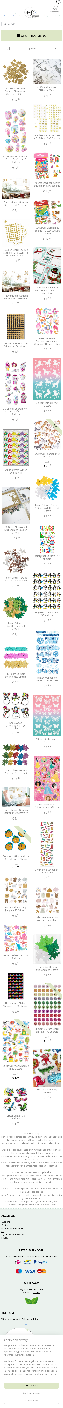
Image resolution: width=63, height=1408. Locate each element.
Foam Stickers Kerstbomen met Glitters (16, 626)
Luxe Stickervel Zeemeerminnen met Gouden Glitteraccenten (47, 341)
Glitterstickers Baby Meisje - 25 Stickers (47, 919)
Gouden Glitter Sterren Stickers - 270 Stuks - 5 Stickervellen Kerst (15, 253)
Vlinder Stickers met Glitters (47, 741)
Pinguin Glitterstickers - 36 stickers (47, 614)
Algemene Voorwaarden (13, 1234)
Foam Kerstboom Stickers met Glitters (47, 968)
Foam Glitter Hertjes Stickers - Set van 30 (16, 579)
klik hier (36, 1292)
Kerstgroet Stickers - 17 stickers (47, 557)
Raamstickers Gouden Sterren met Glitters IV (16, 811)
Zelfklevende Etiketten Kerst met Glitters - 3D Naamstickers (47, 290)
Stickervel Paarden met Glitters (47, 455)
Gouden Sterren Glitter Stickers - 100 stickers (16, 345)
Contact (5, 1225)
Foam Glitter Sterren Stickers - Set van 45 (16, 772)
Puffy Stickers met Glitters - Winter (47, 89)
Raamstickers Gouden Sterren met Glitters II (16, 297)
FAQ (3, 1231)
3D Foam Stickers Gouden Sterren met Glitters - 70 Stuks (16, 91)
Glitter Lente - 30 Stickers (16, 1117)
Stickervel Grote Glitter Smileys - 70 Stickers (47, 1030)
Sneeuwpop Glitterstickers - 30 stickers (16, 725)
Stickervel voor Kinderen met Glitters (16, 1067)
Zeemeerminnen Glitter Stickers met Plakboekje (47, 184)
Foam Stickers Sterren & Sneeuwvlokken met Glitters (47, 508)
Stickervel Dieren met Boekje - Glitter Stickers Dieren (47, 230)
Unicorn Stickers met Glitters (47, 404)
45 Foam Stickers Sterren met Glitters (15, 675)
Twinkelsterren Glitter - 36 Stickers (15, 471)
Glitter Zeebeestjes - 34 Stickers (16, 957)
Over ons (5, 1221)
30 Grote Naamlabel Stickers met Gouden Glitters (15, 530)
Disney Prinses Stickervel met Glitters (47, 806)
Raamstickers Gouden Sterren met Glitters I (16, 204)
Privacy (4, 1237)
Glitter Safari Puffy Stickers (47, 1091)
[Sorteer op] (31, 48)
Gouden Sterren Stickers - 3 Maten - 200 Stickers (47, 137)
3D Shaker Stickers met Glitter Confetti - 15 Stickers (15, 159)
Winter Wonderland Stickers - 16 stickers (47, 679)
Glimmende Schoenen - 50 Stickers (47, 871)
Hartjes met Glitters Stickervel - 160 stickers (15, 1005)
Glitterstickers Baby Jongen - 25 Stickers (16, 909)
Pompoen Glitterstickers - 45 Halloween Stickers (16, 858)
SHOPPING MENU (31, 36)
